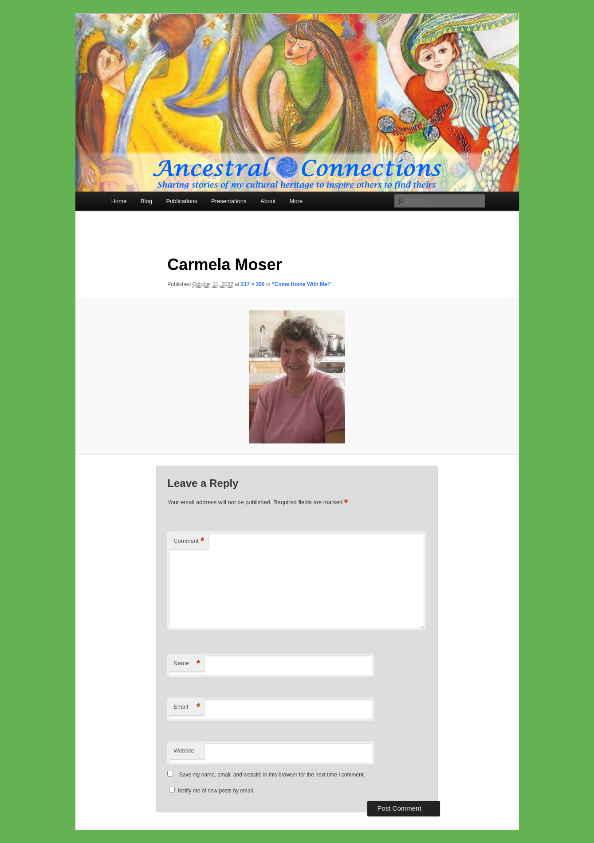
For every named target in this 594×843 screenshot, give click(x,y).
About (267, 201)
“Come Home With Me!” (302, 284)
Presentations (229, 201)
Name (186, 663)
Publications (181, 201)
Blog (146, 201)
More (296, 201)
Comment (188, 541)
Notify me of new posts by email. (216, 791)
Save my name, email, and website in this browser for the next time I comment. (272, 775)
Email (186, 707)
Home (119, 201)
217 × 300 (253, 284)
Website (183, 750)
